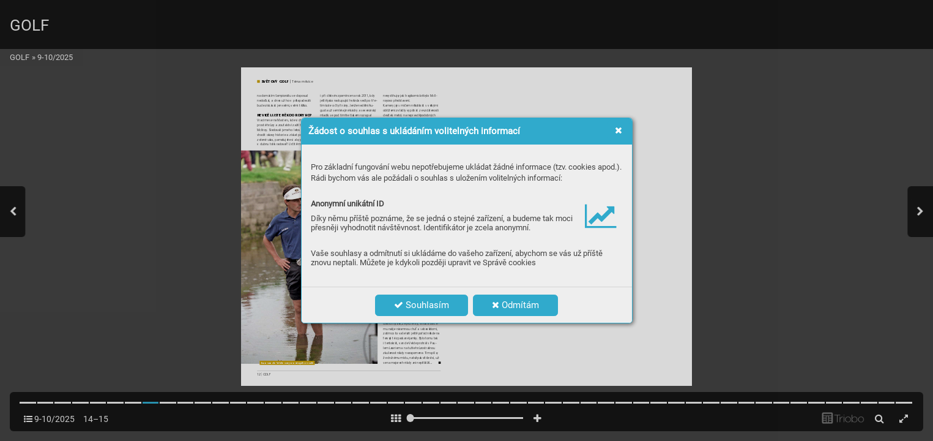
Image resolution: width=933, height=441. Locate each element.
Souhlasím (421, 305)
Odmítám (515, 305)
